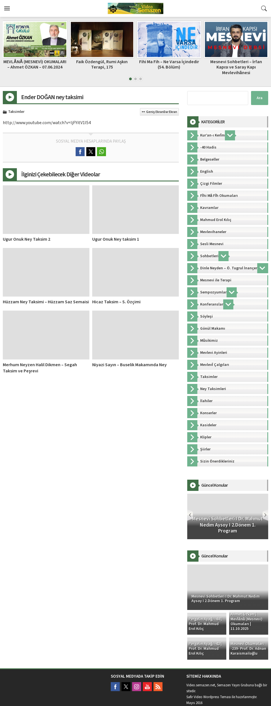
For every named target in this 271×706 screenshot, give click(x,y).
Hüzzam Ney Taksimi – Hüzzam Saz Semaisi (46, 302)
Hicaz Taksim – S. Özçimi (116, 302)
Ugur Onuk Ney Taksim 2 (26, 239)
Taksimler (16, 112)
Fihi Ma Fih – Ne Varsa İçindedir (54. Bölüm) (169, 64)
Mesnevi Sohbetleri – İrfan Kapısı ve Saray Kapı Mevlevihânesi (236, 67)
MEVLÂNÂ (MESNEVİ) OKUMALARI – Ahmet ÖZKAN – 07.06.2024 (34, 64)
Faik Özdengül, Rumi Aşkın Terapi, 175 (102, 64)
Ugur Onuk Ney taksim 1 (115, 239)
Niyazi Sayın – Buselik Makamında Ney (129, 365)
